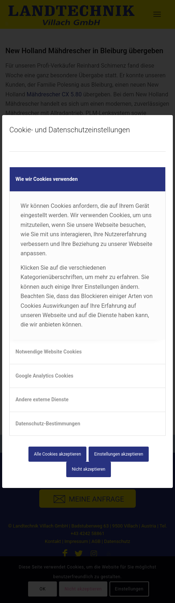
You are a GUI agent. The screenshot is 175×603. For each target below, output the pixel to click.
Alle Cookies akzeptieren (57, 454)
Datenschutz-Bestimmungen (47, 423)
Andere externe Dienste (41, 399)
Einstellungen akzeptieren (118, 454)
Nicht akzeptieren (89, 469)
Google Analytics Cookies (44, 376)
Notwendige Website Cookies (48, 352)
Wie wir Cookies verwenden (46, 179)
